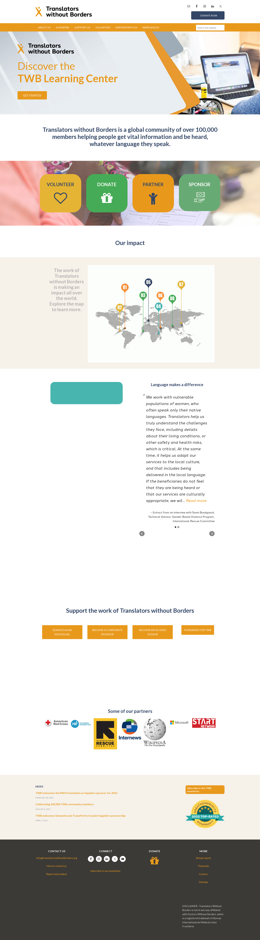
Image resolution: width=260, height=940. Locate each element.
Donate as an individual (62, 632)
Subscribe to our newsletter (105, 870)
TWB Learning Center (68, 72)
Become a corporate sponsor (107, 632)
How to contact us (57, 865)
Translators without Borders (63, 11)
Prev (142, 533)
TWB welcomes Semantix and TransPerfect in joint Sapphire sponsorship (80, 815)
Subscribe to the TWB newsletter (199, 790)
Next (212, 533)
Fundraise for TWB (197, 629)
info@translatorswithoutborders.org (56, 857)
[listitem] (125, 306)
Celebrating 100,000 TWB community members (64, 804)
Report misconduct (56, 874)
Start (176, 527)
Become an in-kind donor (152, 632)
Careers (203, 874)
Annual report (203, 857)
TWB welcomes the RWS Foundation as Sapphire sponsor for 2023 (76, 792)
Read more (196, 500)
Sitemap (203, 881)
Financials (203, 865)
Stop (178, 527)
